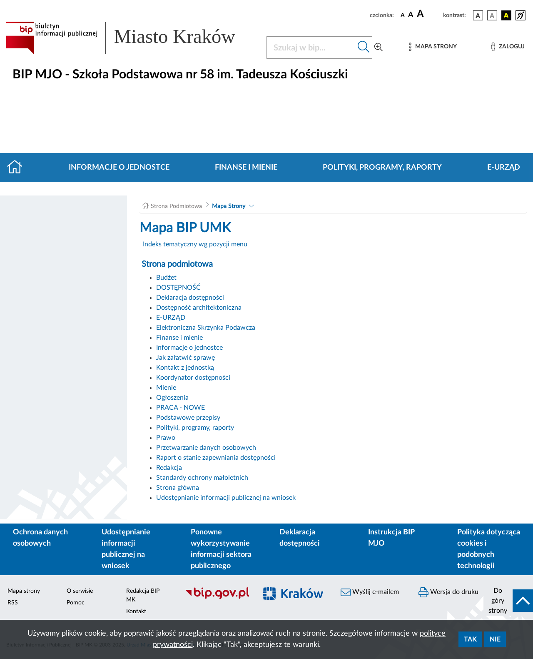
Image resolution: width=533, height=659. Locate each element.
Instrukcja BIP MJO (391, 538)
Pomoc (76, 603)
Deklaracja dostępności (190, 297)
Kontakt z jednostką (185, 367)
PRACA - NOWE (180, 407)
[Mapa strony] (432, 47)
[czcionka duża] (428, 14)
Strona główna (177, 487)
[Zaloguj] (507, 47)
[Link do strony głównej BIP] (131, 38)
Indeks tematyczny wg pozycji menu (195, 244)
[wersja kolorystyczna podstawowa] (478, 15)
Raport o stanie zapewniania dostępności (216, 457)
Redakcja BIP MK (142, 595)
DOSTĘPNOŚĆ (178, 287)
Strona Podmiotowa (176, 206)
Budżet (166, 277)
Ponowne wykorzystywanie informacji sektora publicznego (221, 549)
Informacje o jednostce (119, 167)
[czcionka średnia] (410, 15)
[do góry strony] (508, 601)
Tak (470, 639)
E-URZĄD (503, 167)
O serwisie (80, 591)
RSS (12, 603)
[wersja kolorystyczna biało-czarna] (492, 15)
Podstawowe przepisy (188, 417)
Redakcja (169, 467)
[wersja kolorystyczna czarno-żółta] (506, 15)
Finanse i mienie (246, 167)
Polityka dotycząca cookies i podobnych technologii (488, 549)
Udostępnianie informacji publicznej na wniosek (226, 497)
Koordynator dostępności (193, 377)
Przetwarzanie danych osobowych (206, 447)
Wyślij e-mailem (370, 592)
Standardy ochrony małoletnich (202, 477)
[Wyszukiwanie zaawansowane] (378, 47)
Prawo (165, 437)
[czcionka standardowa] (403, 15)
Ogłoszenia (172, 397)
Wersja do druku (448, 592)
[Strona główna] (18, 167)
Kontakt (136, 611)
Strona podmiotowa (177, 264)
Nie (495, 639)
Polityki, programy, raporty (382, 167)
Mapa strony (23, 591)
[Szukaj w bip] (363, 47)
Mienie (166, 387)
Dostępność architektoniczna (199, 307)
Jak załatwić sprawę (185, 357)
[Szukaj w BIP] (311, 47)
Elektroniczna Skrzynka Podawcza (205, 327)
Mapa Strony (228, 206)
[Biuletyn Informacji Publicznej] (216, 598)
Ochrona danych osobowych (40, 538)
